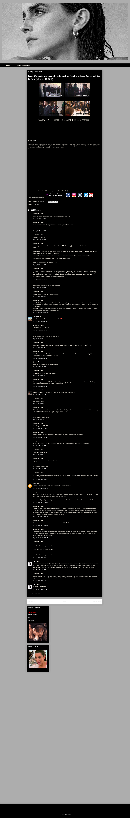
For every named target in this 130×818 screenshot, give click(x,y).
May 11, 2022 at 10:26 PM (40, 488)
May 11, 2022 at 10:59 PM (40, 502)
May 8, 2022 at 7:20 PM (39, 265)
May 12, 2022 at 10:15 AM (40, 525)
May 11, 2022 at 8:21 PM (40, 469)
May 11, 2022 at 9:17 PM (40, 479)
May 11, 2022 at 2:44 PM (40, 321)
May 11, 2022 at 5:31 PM (40, 367)
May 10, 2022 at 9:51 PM (40, 296)
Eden (34, 561)
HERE (34, 140)
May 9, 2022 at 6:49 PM (39, 287)
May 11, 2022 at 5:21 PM (40, 358)
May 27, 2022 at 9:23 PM (40, 589)
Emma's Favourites (22, 65)
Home (8, 65)
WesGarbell (36, 390)
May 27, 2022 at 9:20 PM (40, 580)
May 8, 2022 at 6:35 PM (39, 231)
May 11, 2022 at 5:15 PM (40, 339)
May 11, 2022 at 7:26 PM (40, 428)
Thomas (35, 316)
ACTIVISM (36, 204)
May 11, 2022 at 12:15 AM (40, 312)
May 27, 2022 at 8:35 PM (40, 570)
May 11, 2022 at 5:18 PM (40, 347)
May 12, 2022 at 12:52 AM (40, 516)
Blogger (68, 814)
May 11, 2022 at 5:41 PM (40, 375)
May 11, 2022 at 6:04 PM (40, 395)
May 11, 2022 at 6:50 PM (40, 403)
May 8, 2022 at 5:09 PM (39, 218)
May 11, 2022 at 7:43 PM (40, 437)
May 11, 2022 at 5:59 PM (40, 386)
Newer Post (32, 602)
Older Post (97, 602)
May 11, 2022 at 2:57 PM (40, 330)
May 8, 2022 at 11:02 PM (40, 279)
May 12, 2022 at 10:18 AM (40, 538)
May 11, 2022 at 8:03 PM (40, 446)
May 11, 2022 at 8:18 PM (40, 454)
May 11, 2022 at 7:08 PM (40, 419)
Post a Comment (35, 593)
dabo (34, 483)
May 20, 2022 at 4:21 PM (40, 557)
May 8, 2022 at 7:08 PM (39, 239)
